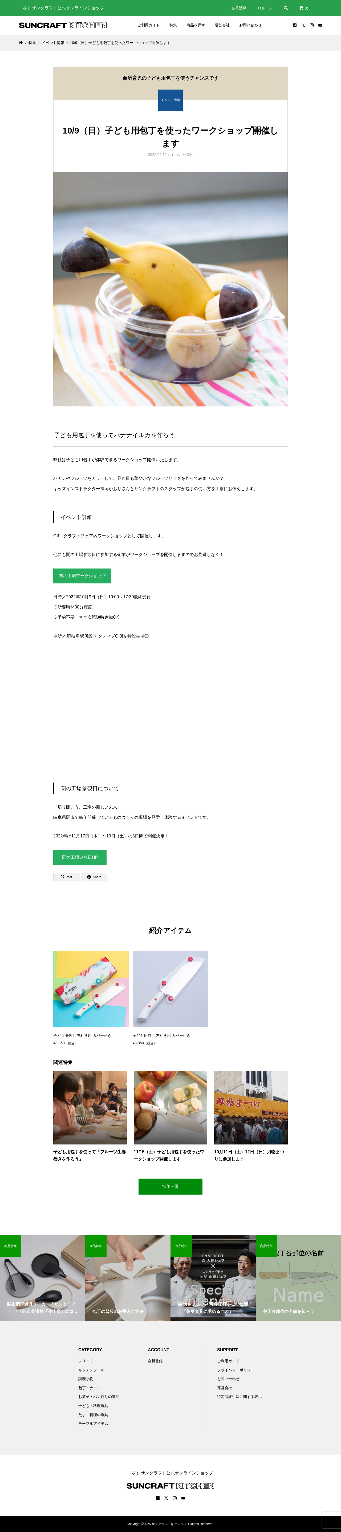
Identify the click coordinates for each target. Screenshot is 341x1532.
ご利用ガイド (148, 25)
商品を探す (195, 25)
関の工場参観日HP (80, 857)
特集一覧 (170, 1186)
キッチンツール (91, 1370)
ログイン (265, 8)
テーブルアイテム (93, 1423)
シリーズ (85, 1361)
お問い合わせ (250, 25)
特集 (173, 25)
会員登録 (238, 8)
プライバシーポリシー (235, 1370)
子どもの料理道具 (93, 1406)
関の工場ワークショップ (82, 576)
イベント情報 (181, 154)
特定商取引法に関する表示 (239, 1396)
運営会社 (222, 25)
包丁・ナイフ (89, 1388)
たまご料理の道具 (93, 1415)
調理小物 (85, 1379)
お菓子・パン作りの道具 (98, 1396)
